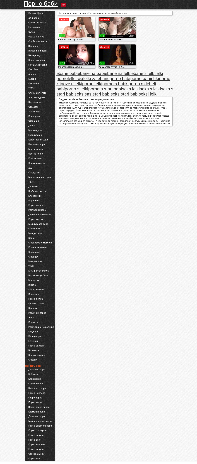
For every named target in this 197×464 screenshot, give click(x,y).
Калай (31, 238)
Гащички (33, 331)
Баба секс (33, 374)
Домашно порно (37, 369)
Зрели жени (34, 111)
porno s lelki (76, 88)
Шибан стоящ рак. (38, 191)
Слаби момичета (37, 41)
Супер (31, 32)
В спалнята (34, 102)
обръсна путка (36, 36)
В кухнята (33, 350)
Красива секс (35, 158)
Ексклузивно (35, 135)
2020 (31, 266)
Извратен (33, 83)
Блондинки (34, 195)
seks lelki (131, 88)
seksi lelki (148, 94)
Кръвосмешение (37, 247)
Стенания (33, 121)
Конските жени (36, 355)
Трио (31, 181)
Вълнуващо (34, 55)
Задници (33, 46)
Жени (31, 317)
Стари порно (35, 397)
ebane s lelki (143, 73)
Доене (31, 125)
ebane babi (67, 73)
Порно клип (34, 458)
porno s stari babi (105, 88)
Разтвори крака (37, 210)
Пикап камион (36, 289)
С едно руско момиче (40, 242)
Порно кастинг (36, 219)
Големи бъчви (36, 303)
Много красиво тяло (39, 177)
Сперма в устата (37, 92)
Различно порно (37, 144)
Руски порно (35, 336)
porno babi (120, 78)
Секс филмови (36, 453)
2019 (31, 88)
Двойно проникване (39, 214)
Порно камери (36, 435)
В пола (32, 284)
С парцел (33, 256)
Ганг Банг (33, 69)
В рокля (32, 308)
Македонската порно (40, 421)
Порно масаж (35, 205)
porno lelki (92, 83)
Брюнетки (33, 280)
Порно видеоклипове (40, 425)
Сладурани (34, 172)
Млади (32, 78)
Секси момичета (37, 22)
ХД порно (33, 18)
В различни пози (37, 50)
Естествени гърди (38, 139)
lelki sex (75, 78)
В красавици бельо (38, 275)
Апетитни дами (36, 97)
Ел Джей (33, 341)
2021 (31, 167)
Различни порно (37, 313)
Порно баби (41, 3)
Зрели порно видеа (38, 407)
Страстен (33, 107)
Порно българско (37, 430)
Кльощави (34, 116)
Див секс (33, 186)
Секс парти (34, 228)
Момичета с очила (38, 270)
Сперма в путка (36, 163)
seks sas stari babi (92, 94)
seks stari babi (125, 94)
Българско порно (37, 388)
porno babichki (144, 78)
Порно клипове (36, 393)
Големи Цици (35, 13)
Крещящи (33, 294)
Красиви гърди (36, 60)
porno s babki (115, 83)
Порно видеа (35, 402)
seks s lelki (150, 88)
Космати (33, 322)
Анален (32, 74)
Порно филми (35, 298)
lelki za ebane (96, 78)
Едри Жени (34, 200)
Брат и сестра (35, 149)
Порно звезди (36, 345)
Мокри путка (35, 261)
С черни (32, 359)
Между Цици (35, 233)
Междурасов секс (38, 224)
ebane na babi (91, 73)
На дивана (34, 27)
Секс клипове (35, 383)
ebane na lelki (118, 73)
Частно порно (35, 153)
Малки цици (35, 130)
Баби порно (34, 379)
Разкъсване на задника (41, 327)
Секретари (34, 252)
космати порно (36, 411)
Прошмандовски (37, 64)
